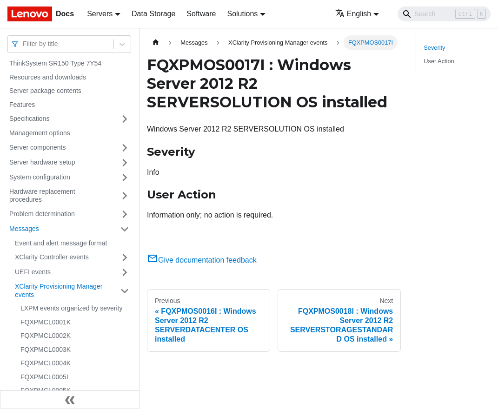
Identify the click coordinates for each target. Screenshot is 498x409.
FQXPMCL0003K (45, 349)
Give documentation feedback (202, 260)
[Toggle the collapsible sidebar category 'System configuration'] (124, 177)
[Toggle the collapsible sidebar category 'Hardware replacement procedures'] (124, 196)
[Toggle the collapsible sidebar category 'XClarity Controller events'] (124, 257)
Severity (434, 47)
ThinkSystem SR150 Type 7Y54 (55, 63)
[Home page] (156, 42)
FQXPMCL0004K (45, 363)
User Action (439, 61)
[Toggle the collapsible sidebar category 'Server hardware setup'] (124, 162)
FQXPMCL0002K (45, 335)
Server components (37, 147)
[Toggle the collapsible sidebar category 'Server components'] (124, 147)
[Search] (444, 14)
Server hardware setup (42, 162)
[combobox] (24, 44)
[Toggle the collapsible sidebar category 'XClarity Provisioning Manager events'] (124, 291)
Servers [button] (100, 14)
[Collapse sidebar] (69, 399)
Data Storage (153, 14)
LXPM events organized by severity (71, 308)
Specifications (29, 118)
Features (22, 104)
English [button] (353, 14)
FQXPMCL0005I (44, 377)
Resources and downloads (47, 77)
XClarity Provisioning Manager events (58, 290)
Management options (39, 133)
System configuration (39, 177)
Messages (24, 228)
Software (201, 14)
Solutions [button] (242, 14)
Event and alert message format (61, 243)
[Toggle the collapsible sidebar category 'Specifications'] (124, 119)
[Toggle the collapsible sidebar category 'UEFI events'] (124, 272)
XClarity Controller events (52, 257)
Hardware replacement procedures (42, 196)
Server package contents (45, 90)
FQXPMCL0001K (45, 322)
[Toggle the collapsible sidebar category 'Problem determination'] (124, 214)
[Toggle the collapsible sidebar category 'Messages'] (124, 229)
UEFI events (33, 272)
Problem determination (42, 214)
